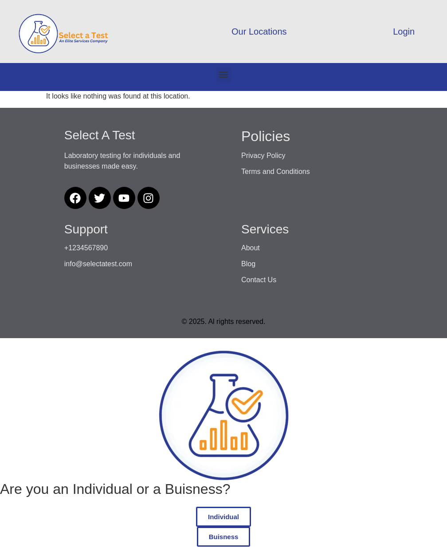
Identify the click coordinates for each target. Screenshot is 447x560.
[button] (223, 74)
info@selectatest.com (98, 264)
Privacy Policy (263, 155)
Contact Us (258, 280)
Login (404, 31)
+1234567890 (86, 248)
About (250, 248)
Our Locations (259, 31)
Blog (248, 264)
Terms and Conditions (275, 171)
